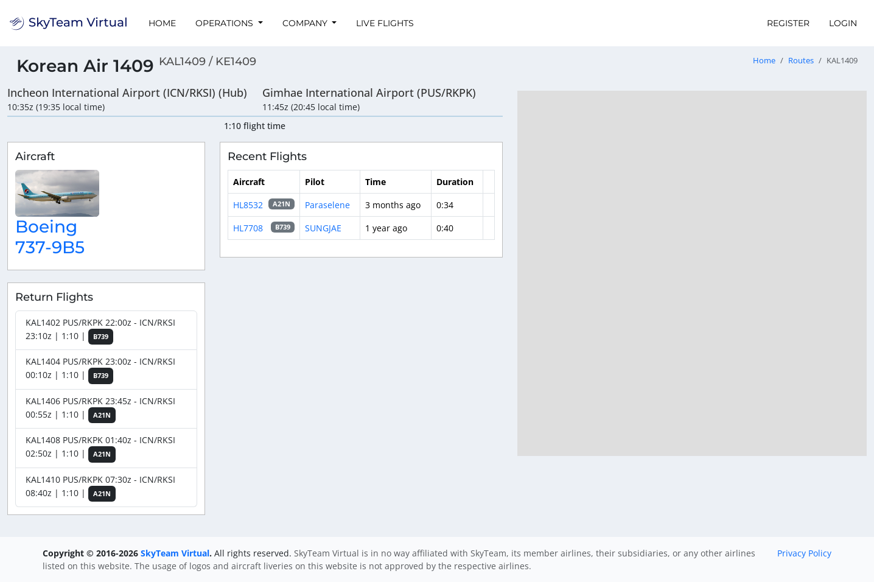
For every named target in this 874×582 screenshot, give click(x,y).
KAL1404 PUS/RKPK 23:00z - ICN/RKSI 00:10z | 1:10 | (100, 370)
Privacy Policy (804, 553)
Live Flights (385, 23)
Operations (225, 23)
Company (306, 23)
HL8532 (248, 205)
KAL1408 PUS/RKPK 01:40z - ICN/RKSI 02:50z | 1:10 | (100, 448)
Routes (801, 60)
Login (843, 23)
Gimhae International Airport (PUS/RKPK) (369, 92)
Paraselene (327, 205)
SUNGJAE (323, 228)
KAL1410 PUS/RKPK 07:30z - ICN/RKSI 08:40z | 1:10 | (100, 488)
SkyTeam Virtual (175, 553)
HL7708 (248, 228)
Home (162, 23)
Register (788, 23)
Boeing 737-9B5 (50, 237)
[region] (692, 273)
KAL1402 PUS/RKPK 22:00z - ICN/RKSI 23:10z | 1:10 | (100, 331)
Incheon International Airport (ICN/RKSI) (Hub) (127, 92)
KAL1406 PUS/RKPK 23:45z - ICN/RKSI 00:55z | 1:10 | (100, 409)
